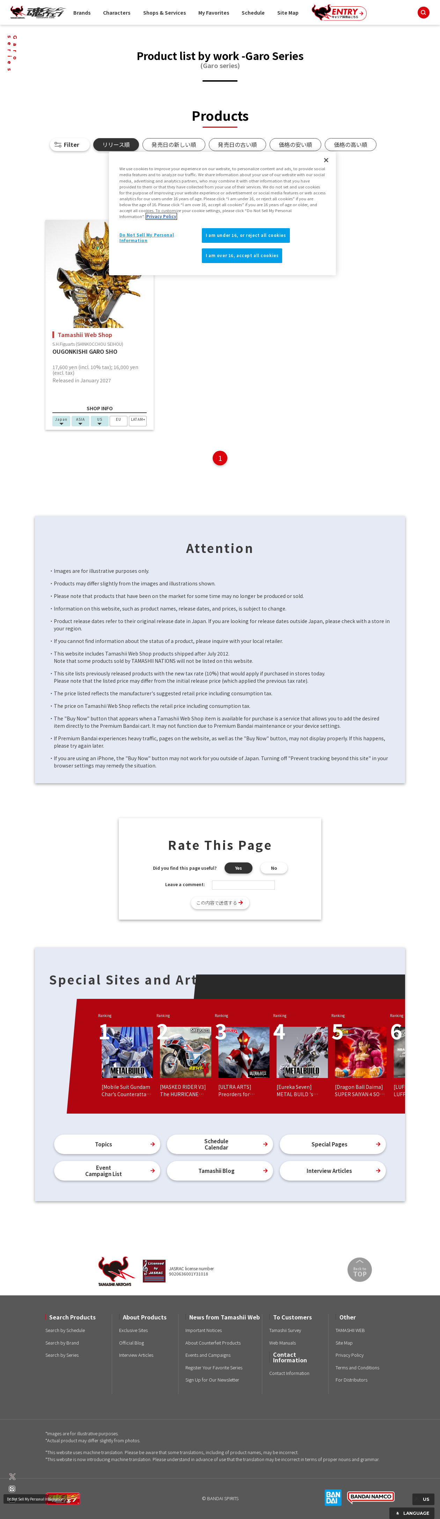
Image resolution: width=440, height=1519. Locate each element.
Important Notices (203, 1330)
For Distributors (351, 1379)
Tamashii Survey (285, 1330)
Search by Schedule (65, 1330)
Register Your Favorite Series (213, 1367)
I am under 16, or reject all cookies (246, 235)
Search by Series (62, 1355)
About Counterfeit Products (213, 1342)
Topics (103, 1144)
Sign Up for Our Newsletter (212, 1379)
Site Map (288, 12)
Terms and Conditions (357, 1367)
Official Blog (131, 1342)
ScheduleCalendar (216, 1144)
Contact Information (289, 1373)
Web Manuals (282, 1342)
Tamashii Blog (216, 1170)
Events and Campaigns (207, 1355)
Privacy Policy (350, 1355)
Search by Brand (62, 1342)
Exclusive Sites (133, 1330)
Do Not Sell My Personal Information (35, 1499)
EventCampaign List (103, 1170)
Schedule (253, 12)
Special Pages (329, 1144)
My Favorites (213, 12)
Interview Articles (329, 1170)
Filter (71, 144)
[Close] (326, 160)
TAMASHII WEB (350, 1330)
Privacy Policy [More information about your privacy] (161, 216)
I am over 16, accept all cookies (242, 255)
